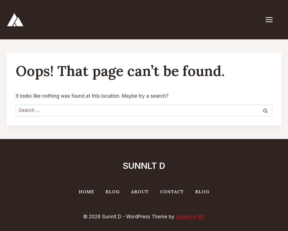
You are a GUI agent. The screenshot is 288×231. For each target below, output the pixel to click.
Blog (112, 191)
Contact (172, 191)
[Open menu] (272, 19)
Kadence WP (190, 216)
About (140, 191)
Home (86, 191)
